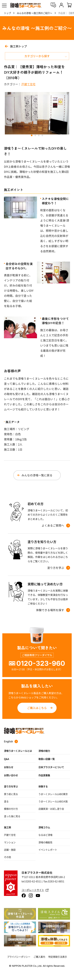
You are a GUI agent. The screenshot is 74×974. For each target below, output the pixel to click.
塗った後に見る (12, 816)
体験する (43, 786)
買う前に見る (11, 794)
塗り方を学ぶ (11, 786)
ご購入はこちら (37, 708)
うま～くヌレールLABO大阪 (53, 801)
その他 (7, 857)
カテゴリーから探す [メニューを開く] (37, 56)
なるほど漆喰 (45, 835)
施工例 (7, 827)
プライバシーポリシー (18, 957)
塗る (6, 801)
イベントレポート (47, 849)
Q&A (6, 759)
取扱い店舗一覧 (46, 759)
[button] (4, 5)
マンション (10, 842)
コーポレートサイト (35, 889)
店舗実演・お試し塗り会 (51, 809)
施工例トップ (16, 46)
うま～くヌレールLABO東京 (53, 794)
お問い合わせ (11, 775)
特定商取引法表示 (57, 957)
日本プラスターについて (51, 767)
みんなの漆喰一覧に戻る (37, 475)
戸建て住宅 (28, 84)
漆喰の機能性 (45, 842)
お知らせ (8, 767)
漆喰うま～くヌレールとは (18, 751)
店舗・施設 (10, 849)
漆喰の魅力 (44, 751)
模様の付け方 (11, 809)
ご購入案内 (39, 957)
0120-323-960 (40, 663)
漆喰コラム (44, 827)
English (11, 741)
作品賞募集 (44, 775)
